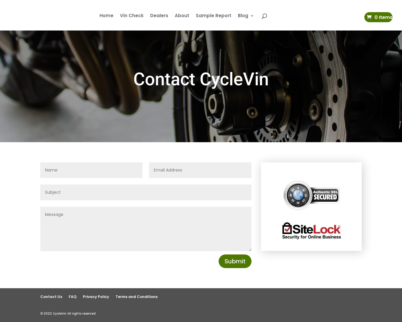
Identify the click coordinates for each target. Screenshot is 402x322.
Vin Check (132, 16)
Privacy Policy (96, 296)
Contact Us (51, 296)
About (182, 16)
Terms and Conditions (137, 296)
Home (106, 16)
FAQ (72, 296)
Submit (235, 261)
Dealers (159, 16)
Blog (243, 16)
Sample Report (213, 16)
